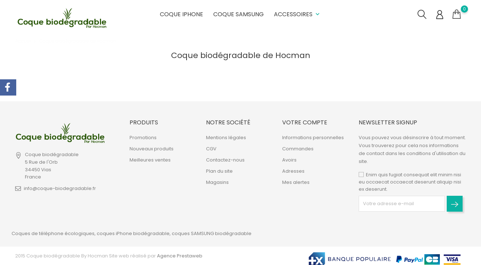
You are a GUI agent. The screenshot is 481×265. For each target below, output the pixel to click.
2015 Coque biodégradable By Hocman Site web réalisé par (85, 255)
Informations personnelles (313, 137)
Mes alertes (296, 182)
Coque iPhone (181, 14)
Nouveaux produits (152, 148)
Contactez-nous (225, 159)
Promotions (143, 137)
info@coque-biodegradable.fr (60, 188)
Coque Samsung (238, 14)
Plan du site (219, 171)
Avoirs (289, 159)
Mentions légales (226, 137)
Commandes (298, 148)
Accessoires (297, 14)
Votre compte (304, 122)
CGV (211, 148)
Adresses (293, 171)
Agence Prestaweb (179, 255)
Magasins (217, 182)
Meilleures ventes (150, 159)
